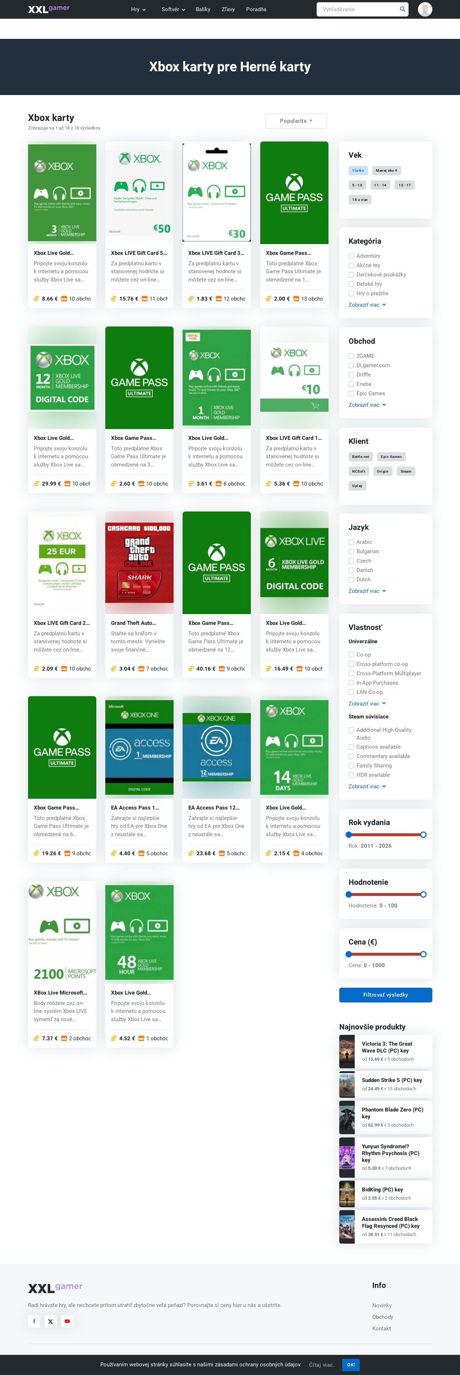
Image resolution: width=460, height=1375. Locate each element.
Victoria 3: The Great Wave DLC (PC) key (387, 1047)
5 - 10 (357, 185)
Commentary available (383, 756)
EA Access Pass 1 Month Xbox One (133, 807)
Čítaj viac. (322, 1365)
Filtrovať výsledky (385, 995)
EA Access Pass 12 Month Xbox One (212, 807)
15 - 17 (405, 185)
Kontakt (381, 1328)
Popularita (294, 121)
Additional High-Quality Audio (383, 734)
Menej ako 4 (386, 170)
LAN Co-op (369, 692)
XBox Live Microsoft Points (58, 992)
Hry (138, 9)
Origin (382, 471)
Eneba (363, 384)
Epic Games (370, 393)
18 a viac (360, 199)
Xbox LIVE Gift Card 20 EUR (61, 622)
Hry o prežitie (372, 293)
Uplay (357, 485)
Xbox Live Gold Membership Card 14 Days (291, 807)
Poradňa (256, 9)
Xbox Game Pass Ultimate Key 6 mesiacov (54, 807)
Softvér (173, 9)
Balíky (203, 9)
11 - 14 (380, 185)
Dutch (363, 579)
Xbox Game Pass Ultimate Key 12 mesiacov (209, 622)
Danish (364, 570)
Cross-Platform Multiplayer (388, 673)
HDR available (373, 775)
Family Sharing (374, 765)
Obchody (382, 1317)
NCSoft (358, 471)
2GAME (365, 356)
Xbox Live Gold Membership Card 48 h (138, 992)
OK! (351, 1364)
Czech (363, 561)
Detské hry (369, 284)
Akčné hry (368, 265)
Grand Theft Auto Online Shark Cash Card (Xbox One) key (136, 622)
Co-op (363, 655)
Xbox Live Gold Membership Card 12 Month (59, 437)
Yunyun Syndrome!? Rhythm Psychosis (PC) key (390, 1153)
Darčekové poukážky (381, 274)
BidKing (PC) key (382, 1190)
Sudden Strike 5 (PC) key (392, 1080)
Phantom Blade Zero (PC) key (392, 1113)
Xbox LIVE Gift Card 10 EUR (293, 437)
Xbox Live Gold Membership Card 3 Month (58, 252)
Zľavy (228, 9)
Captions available (378, 747)
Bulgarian (367, 551)
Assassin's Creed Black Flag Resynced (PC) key (391, 1222)
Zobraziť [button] (366, 305)
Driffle (363, 374)
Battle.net (360, 457)
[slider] (348, 834)
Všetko (358, 170)
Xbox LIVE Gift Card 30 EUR (216, 252)
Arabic (364, 542)
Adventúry (368, 256)
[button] (425, 9)
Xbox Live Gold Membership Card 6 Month (290, 622)
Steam (405, 471)
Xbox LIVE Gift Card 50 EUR (138, 252)
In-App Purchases (377, 683)
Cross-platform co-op (382, 664)
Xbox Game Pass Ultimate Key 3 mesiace (131, 437)
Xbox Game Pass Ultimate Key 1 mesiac (293, 252)
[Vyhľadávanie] (363, 9)
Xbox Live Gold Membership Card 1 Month (212, 437)
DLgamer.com (373, 365)
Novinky (382, 1305)
